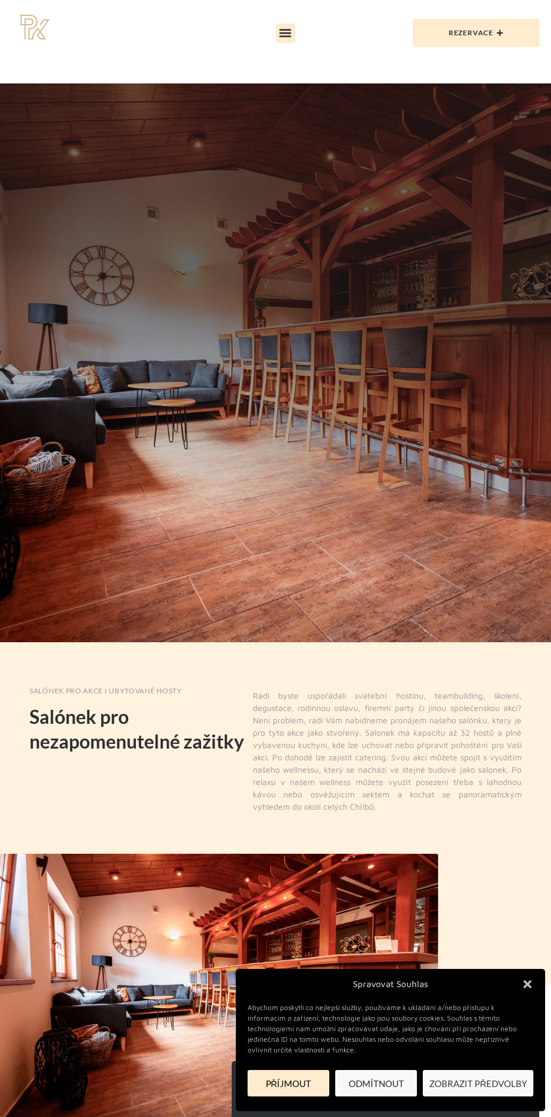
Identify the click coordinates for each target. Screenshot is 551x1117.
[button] (527, 984)
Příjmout (289, 1083)
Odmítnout (376, 1083)
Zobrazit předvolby (478, 1083)
